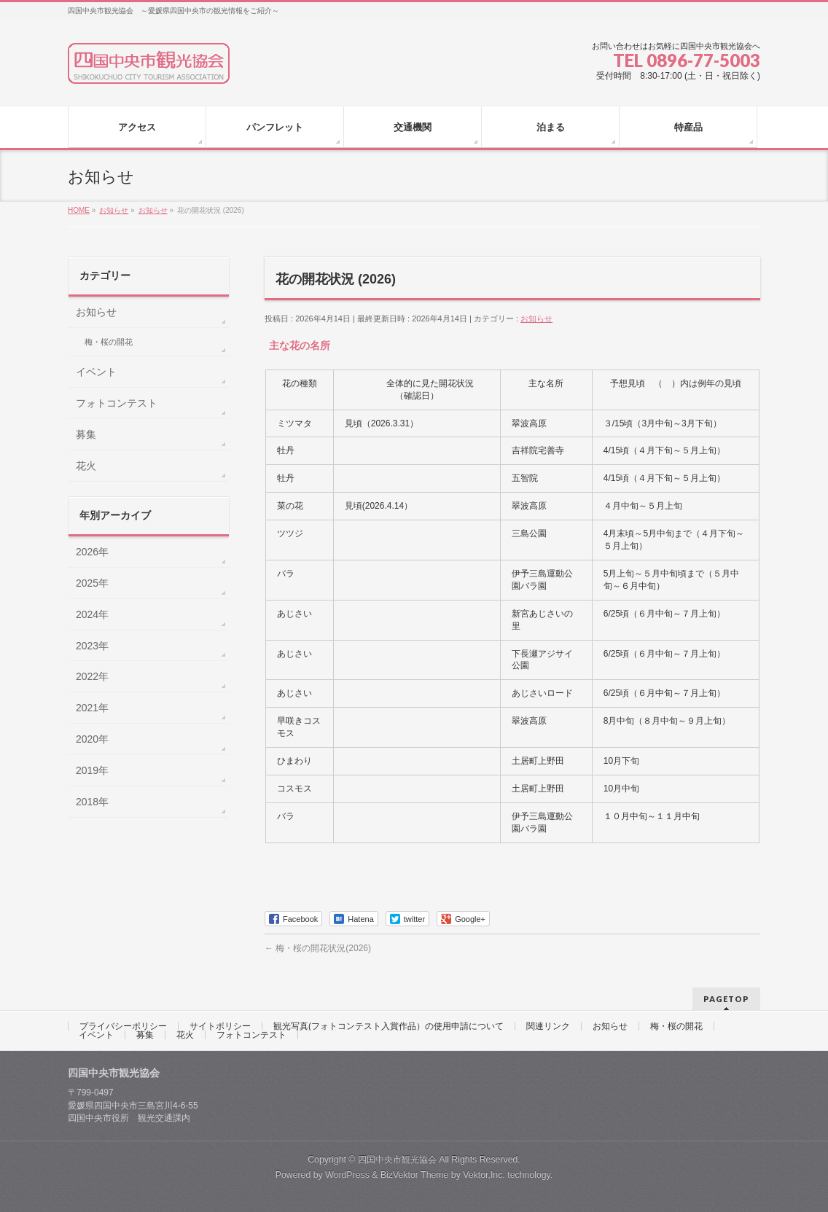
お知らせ (536, 318)
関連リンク (548, 1026)
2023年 (92, 646)
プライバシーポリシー (123, 1026)
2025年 (92, 583)
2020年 (92, 739)
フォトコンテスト (116, 403)
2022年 (92, 676)
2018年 (92, 802)
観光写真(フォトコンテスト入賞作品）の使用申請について (388, 1026)
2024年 (92, 614)
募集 (86, 434)
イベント (96, 372)
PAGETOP (726, 999)
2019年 (92, 770)
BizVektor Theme (414, 1175)
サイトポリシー (220, 1026)
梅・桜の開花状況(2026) (318, 948)
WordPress (347, 1175)
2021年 (92, 707)
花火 (86, 466)
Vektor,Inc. (484, 1175)
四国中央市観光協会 (397, 1159)
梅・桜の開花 (109, 341)
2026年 (92, 552)
